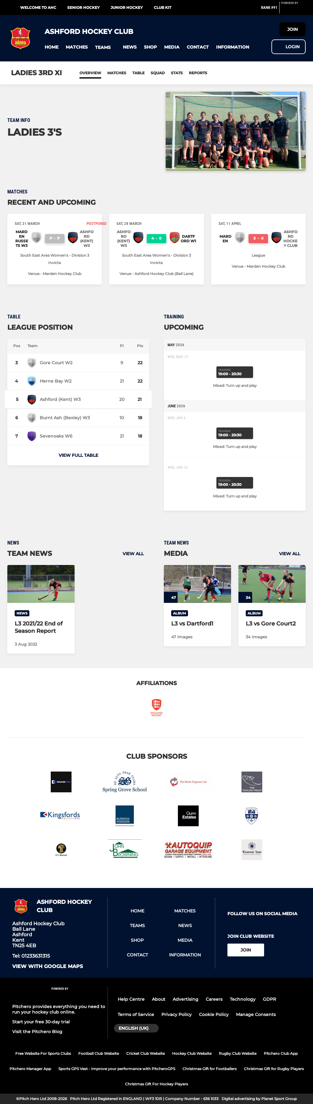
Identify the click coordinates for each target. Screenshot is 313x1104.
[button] (51, 47)
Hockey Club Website (192, 1053)
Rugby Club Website (237, 1053)
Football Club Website (98, 1053)
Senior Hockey (83, 7)
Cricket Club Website (145, 1053)
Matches (116, 73)
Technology (243, 999)
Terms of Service (136, 1014)
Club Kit (162, 7)
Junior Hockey (127, 7)
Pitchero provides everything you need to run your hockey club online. (58, 1009)
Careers (214, 999)
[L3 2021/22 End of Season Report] (41, 584)
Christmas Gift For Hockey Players (156, 1084)
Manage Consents (256, 1014)
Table (138, 73)
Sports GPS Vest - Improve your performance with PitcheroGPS (116, 1068)
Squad (158, 73)
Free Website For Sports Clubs (43, 1053)
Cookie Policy (214, 1014)
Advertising (185, 999)
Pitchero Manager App (30, 1068)
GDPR (269, 999)
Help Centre (131, 999)
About (158, 999)
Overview (90, 73)
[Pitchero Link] (293, 10)
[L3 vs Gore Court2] (272, 584)
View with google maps (47, 966)
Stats (177, 73)
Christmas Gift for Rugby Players (274, 1068)
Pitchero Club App (281, 1053)
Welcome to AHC (38, 7)
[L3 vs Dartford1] (197, 584)
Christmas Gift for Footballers (209, 1068)
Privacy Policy (176, 1014)
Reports (198, 73)
